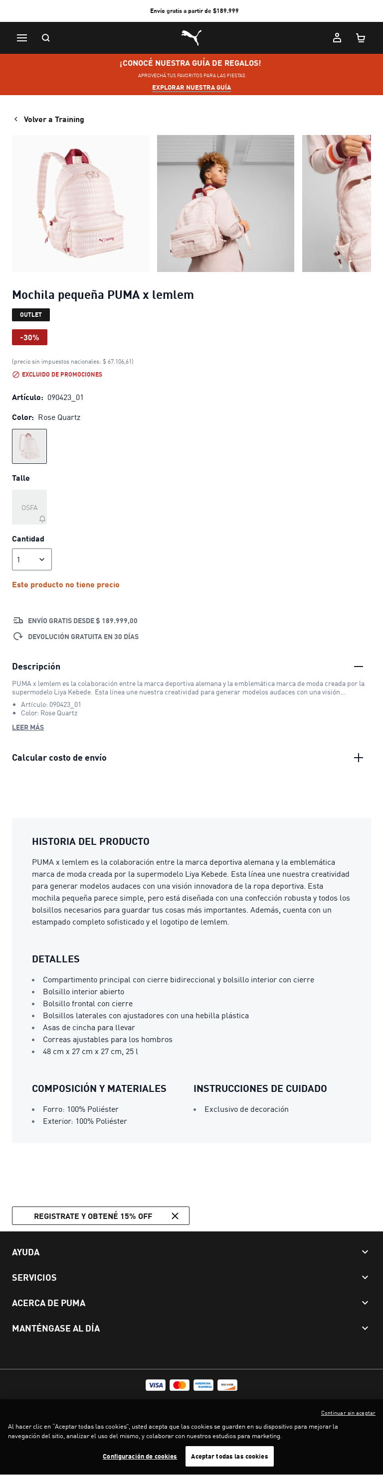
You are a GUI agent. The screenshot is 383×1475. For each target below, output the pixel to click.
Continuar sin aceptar (348, 1422)
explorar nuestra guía (191, 87)
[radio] (29, 446)
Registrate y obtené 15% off (108, 1216)
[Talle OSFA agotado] (29, 507)
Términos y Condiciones (46, 1402)
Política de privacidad (116, 1402)
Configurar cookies (179, 1402)
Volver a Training (48, 119)
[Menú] (22, 38)
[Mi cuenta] (337, 38)
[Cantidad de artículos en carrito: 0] (361, 38)
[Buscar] (46, 38)
